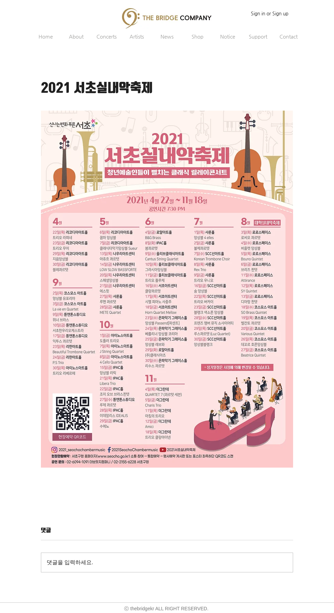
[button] (76, 36)
